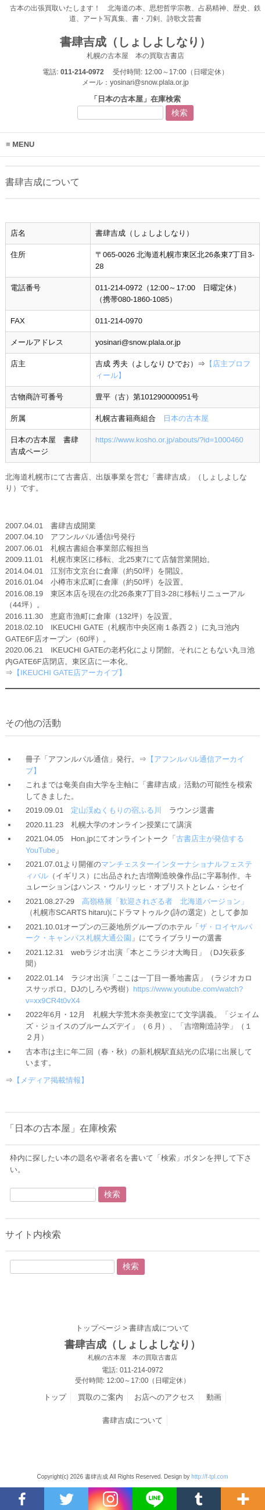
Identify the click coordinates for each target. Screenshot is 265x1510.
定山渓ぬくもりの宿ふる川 (116, 810)
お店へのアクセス (164, 1397)
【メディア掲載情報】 (50, 1080)
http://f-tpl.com (209, 1476)
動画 (213, 1397)
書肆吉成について (132, 1420)
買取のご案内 (100, 1397)
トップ (55, 1397)
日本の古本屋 (186, 418)
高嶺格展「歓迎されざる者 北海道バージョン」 (165, 901)
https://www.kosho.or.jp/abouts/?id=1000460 (169, 439)
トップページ (98, 1328)
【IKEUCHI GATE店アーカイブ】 (69, 672)
